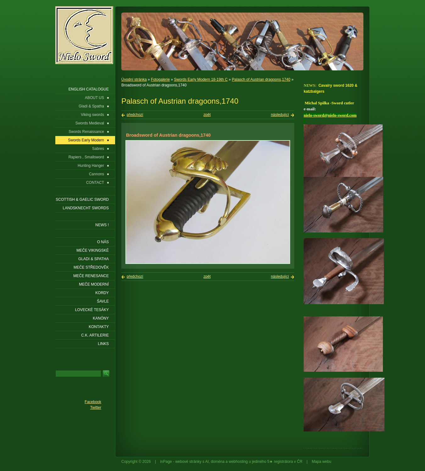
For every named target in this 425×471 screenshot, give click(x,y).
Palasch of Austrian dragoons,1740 (261, 79)
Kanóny (101, 318)
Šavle (103, 301)
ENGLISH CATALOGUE (89, 89)
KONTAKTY (99, 327)
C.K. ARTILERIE (95, 335)
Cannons (96, 174)
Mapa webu (321, 461)
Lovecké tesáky (92, 310)
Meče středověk (91, 267)
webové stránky (188, 461)
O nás (103, 242)
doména (217, 461)
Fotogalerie (160, 79)
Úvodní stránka (134, 79)
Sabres (98, 148)
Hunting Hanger (91, 165)
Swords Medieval (89, 123)
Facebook (93, 402)
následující (280, 114)
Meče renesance (91, 276)
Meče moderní (94, 284)
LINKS (103, 344)
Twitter (95, 407)
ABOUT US (94, 98)
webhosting (238, 461)
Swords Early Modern (86, 140)
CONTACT (95, 182)
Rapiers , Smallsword (86, 157)
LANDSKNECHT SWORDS (86, 208)
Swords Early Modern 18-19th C (201, 79)
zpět (207, 114)
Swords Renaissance (86, 131)
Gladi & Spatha (91, 106)
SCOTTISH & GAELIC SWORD (82, 199)
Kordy (102, 293)
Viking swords (92, 114)
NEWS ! (102, 225)
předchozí (135, 114)
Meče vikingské (92, 250)
